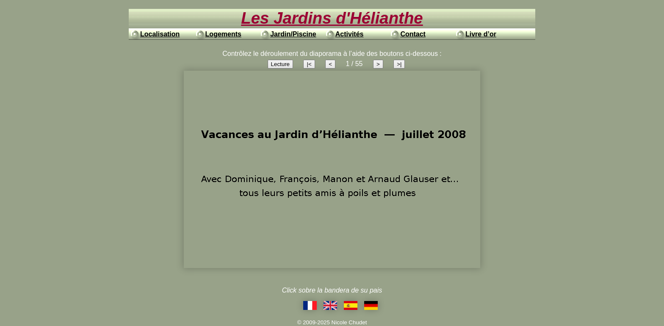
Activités (349, 34)
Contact (413, 34)
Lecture (280, 64)
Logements (223, 34)
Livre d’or (480, 34)
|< (309, 64)
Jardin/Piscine (293, 34)
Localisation (160, 34)
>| (399, 64)
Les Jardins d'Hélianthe (332, 18)
